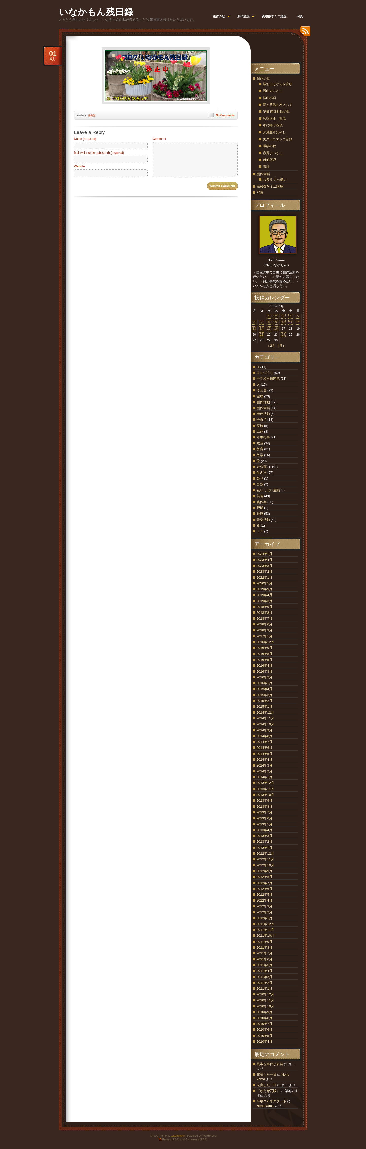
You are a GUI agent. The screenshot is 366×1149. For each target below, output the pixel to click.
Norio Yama (265, 1106)
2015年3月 (264, 695)
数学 (260, 455)
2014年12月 (265, 712)
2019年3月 (264, 601)
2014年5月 (264, 754)
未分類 (92, 115)
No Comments (225, 115)
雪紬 (266, 166)
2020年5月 (264, 583)
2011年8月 (264, 947)
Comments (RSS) (196, 1139)
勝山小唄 (269, 98)
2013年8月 (264, 806)
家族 (260, 426)
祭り (260, 478)
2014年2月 (264, 771)
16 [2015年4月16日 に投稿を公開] (276, 328)
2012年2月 (264, 912)
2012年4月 (264, 900)
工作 (260, 431)
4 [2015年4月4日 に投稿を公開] (291, 316)
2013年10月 (265, 795)
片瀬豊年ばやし (274, 132)
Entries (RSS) (170, 1139)
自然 (260, 484)
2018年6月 (264, 624)
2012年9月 (264, 871)
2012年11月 (265, 859)
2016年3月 (264, 671)
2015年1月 (264, 706)
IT (258, 367)
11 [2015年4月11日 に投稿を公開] (290, 322)
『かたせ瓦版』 (268, 1091)
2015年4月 (264, 689)
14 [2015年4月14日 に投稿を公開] (261, 328)
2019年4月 (264, 595)
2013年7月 (264, 812)
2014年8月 (264, 736)
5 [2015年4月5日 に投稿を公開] (298, 316)
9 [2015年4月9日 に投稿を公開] (276, 322)
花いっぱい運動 (268, 490)
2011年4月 (264, 971)
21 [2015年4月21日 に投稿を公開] (261, 334)
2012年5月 (264, 894)
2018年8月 (264, 613)
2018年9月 (264, 607)
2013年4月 (264, 830)
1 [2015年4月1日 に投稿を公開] (269, 316)
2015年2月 (264, 701)
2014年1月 (264, 777)
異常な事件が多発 (270, 1064)
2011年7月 (264, 953)
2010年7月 (264, 1024)
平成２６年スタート (271, 1101)
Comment (159, 139)
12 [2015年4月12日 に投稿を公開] (298, 322)
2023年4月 (264, 560)
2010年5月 (264, 1036)
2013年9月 (264, 800)
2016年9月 (264, 648)
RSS (304, 33)
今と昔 (262, 390)
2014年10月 (265, 724)
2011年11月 (265, 930)
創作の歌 (263, 78)
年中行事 (263, 437)
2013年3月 (264, 836)
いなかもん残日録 (96, 12)
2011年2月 (264, 983)
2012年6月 (264, 889)
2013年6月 (264, 818)
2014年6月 (264, 748)
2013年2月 (264, 842)
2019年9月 (264, 589)
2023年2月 (264, 571)
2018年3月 (264, 630)
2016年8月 (264, 654)
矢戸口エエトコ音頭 (277, 139)
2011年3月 (264, 977)
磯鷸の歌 (269, 146)
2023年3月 (264, 566)
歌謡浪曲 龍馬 (274, 118)
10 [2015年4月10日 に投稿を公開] (283, 322)
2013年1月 (264, 848)
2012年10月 (265, 865)
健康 (260, 396)
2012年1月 (264, 918)
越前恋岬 (269, 160)
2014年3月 (264, 765)
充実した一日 (266, 1074)
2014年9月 (264, 730)
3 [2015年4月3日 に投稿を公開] (283, 316)
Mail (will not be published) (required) (99, 153)
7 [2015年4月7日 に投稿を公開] (262, 322)
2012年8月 (264, 877)
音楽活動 (263, 520)
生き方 (262, 472)
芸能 (260, 496)
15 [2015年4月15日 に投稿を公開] (268, 328)
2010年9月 (264, 1012)
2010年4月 (264, 1041)
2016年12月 (265, 642)
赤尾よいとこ (273, 153)
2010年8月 (264, 1018)
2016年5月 (264, 660)
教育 (260, 449)
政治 (260, 443)
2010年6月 (264, 1029)
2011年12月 (265, 924)
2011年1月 (264, 988)
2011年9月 (264, 942)
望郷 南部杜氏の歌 (276, 111)
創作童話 (263, 174)
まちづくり (265, 373)
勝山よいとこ (273, 91)
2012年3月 (264, 906)
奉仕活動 (263, 414)
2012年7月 (264, 883)
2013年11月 (265, 789)
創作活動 (263, 402)
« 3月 (271, 346)
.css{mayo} (178, 1135)
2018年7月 (264, 618)
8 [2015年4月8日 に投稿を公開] (269, 322)
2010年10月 (265, 1006)
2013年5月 (264, 824)
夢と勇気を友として (277, 105)
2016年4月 (264, 665)
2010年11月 (265, 1000)
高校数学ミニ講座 (270, 186)
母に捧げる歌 (273, 125)
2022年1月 (264, 577)
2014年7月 (264, 742)
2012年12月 (265, 853)
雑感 (260, 513)
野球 (260, 508)
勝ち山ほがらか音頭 (277, 84)
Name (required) (85, 139)
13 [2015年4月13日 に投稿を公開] (254, 328)
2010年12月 (265, 994)
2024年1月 (264, 554)
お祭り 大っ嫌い (275, 179)
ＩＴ (260, 531)
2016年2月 (264, 677)
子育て (262, 420)
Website (79, 166)
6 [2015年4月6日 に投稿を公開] (254, 322)
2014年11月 (265, 718)
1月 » (281, 346)
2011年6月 (264, 959)
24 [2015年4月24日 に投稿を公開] (283, 334)
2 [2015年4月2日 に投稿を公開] (276, 316)
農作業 (262, 502)
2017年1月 (264, 636)
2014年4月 (264, 759)
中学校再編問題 (268, 378)
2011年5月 (264, 965)
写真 (260, 192)
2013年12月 (265, 783)
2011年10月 (265, 935)
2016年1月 (264, 683)
